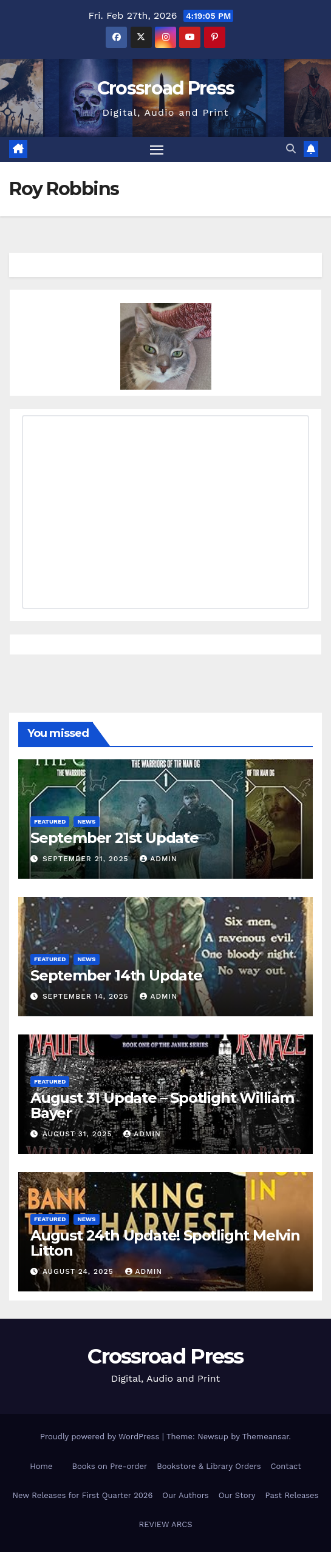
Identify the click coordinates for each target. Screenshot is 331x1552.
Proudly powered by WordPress (101, 1436)
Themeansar (265, 1436)
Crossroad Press (165, 88)
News (86, 821)
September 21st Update (114, 838)
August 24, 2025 (80, 1271)
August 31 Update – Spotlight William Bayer (162, 1105)
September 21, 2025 (87, 858)
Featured (50, 821)
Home (41, 1466)
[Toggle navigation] (156, 149)
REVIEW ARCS (166, 1524)
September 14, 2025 (87, 996)
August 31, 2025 (79, 1134)
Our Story (237, 1495)
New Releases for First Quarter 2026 (83, 1495)
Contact (286, 1466)
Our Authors (185, 1495)
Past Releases (291, 1495)
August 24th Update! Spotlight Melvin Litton (165, 1243)
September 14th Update (116, 975)
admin (158, 858)
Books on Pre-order (109, 1466)
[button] (291, 149)
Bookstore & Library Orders (209, 1466)
